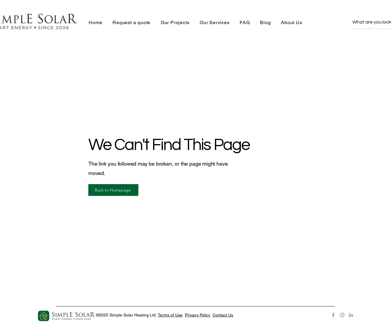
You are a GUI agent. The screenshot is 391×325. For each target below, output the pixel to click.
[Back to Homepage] (113, 190)
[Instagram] (342, 315)
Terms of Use (170, 315)
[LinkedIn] (351, 315)
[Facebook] (333, 315)
